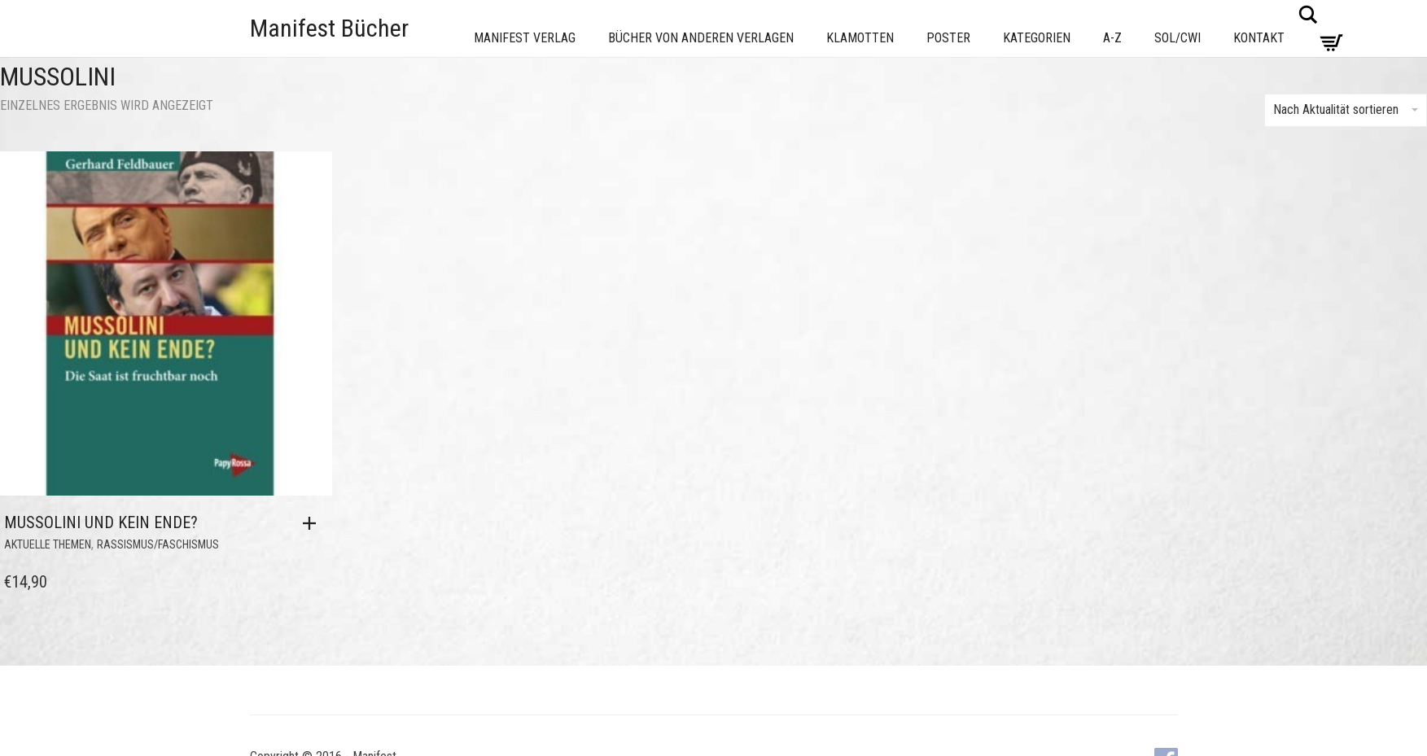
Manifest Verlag (525, 38)
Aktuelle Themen (47, 544)
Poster (948, 38)
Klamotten (860, 38)
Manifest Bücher (329, 28)
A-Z (1112, 38)
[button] (313, 523)
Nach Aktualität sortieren (1345, 109)
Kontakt (1259, 38)
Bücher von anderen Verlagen (701, 38)
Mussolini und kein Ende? (101, 522)
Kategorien (1036, 38)
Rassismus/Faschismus (158, 544)
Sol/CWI (1177, 38)
